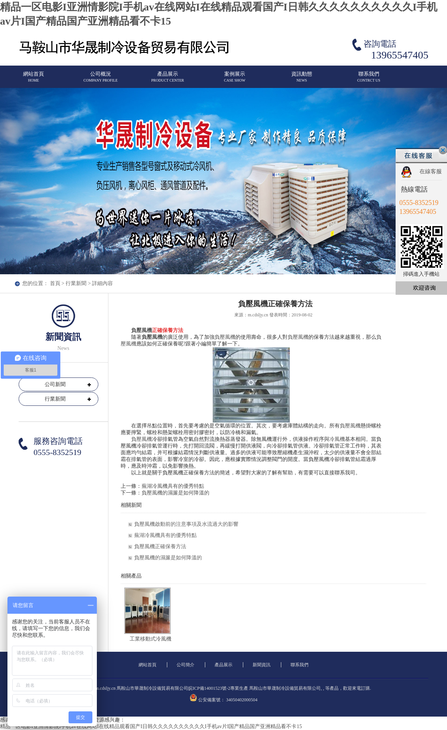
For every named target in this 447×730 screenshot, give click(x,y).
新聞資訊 (261, 664)
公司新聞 (55, 384)
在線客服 (430, 171)
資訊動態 (302, 80)
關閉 (443, 150)
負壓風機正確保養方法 (160, 546)
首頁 (55, 283)
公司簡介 (185, 664)
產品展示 (167, 80)
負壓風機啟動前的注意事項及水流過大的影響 (186, 524)
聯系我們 (369, 80)
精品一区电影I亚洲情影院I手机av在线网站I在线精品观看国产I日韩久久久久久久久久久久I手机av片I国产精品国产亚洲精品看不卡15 (151, 726)
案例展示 (234, 80)
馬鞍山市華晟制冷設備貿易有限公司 (285, 688)
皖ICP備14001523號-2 (209, 688)
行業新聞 (76, 283)
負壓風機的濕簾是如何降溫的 (175, 493)
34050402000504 (241, 699)
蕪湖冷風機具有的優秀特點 (173, 486)
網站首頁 (33, 80)
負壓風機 (141, 330)
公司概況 (100, 80)
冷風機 (337, 439)
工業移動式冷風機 (150, 639)
